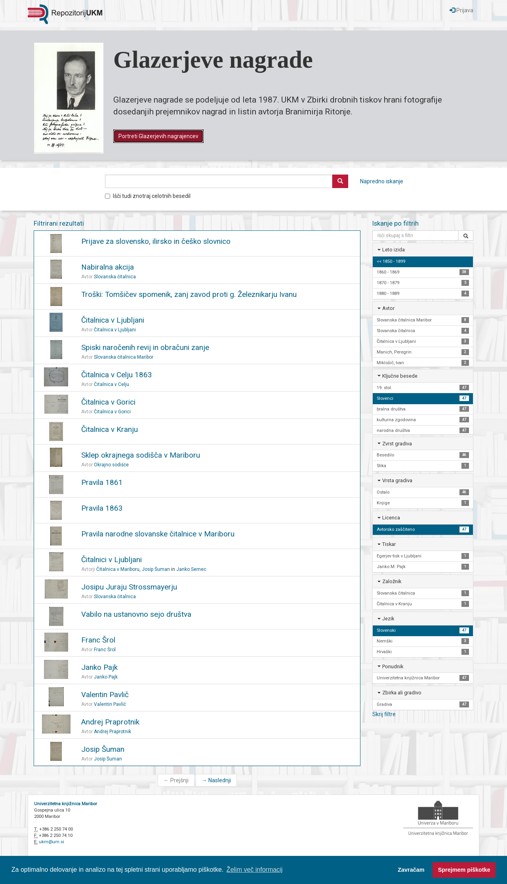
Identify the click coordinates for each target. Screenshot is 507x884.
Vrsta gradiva (397, 480)
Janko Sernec (191, 569)
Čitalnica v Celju (111, 384)
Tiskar (389, 544)
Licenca (391, 518)
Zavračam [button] (411, 870)
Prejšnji (176, 780)
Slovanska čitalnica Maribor (123, 357)
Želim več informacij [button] (254, 869)
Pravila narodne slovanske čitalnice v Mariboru (157, 533)
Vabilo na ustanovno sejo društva (136, 614)
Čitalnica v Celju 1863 (116, 374)
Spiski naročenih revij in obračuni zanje (145, 347)
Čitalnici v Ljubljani (111, 559)
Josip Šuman (156, 569)
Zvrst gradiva (397, 444)
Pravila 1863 (102, 508)
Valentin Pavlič (105, 694)
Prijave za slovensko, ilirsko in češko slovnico (156, 241)
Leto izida (393, 250)
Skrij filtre (384, 714)
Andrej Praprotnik (110, 721)
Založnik (391, 581)
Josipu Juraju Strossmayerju (129, 586)
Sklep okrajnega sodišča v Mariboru (140, 455)
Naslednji (216, 780)
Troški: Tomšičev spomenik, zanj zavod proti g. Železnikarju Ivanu (189, 294)
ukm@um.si (51, 841)
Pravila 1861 (102, 482)
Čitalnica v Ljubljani (112, 320)
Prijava (461, 10)
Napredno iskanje (381, 181)
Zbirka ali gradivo (401, 693)
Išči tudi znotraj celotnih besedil (148, 196)
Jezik (388, 619)
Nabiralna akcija (107, 267)
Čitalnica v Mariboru (117, 569)
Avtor (388, 308)
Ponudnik (392, 666)
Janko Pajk (99, 667)
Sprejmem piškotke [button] (464, 870)
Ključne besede (399, 376)
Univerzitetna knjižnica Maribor (65, 803)
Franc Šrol (98, 639)
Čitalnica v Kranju (109, 429)
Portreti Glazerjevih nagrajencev (158, 136)
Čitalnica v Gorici (108, 402)
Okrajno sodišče (111, 465)
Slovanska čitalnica (115, 276)
